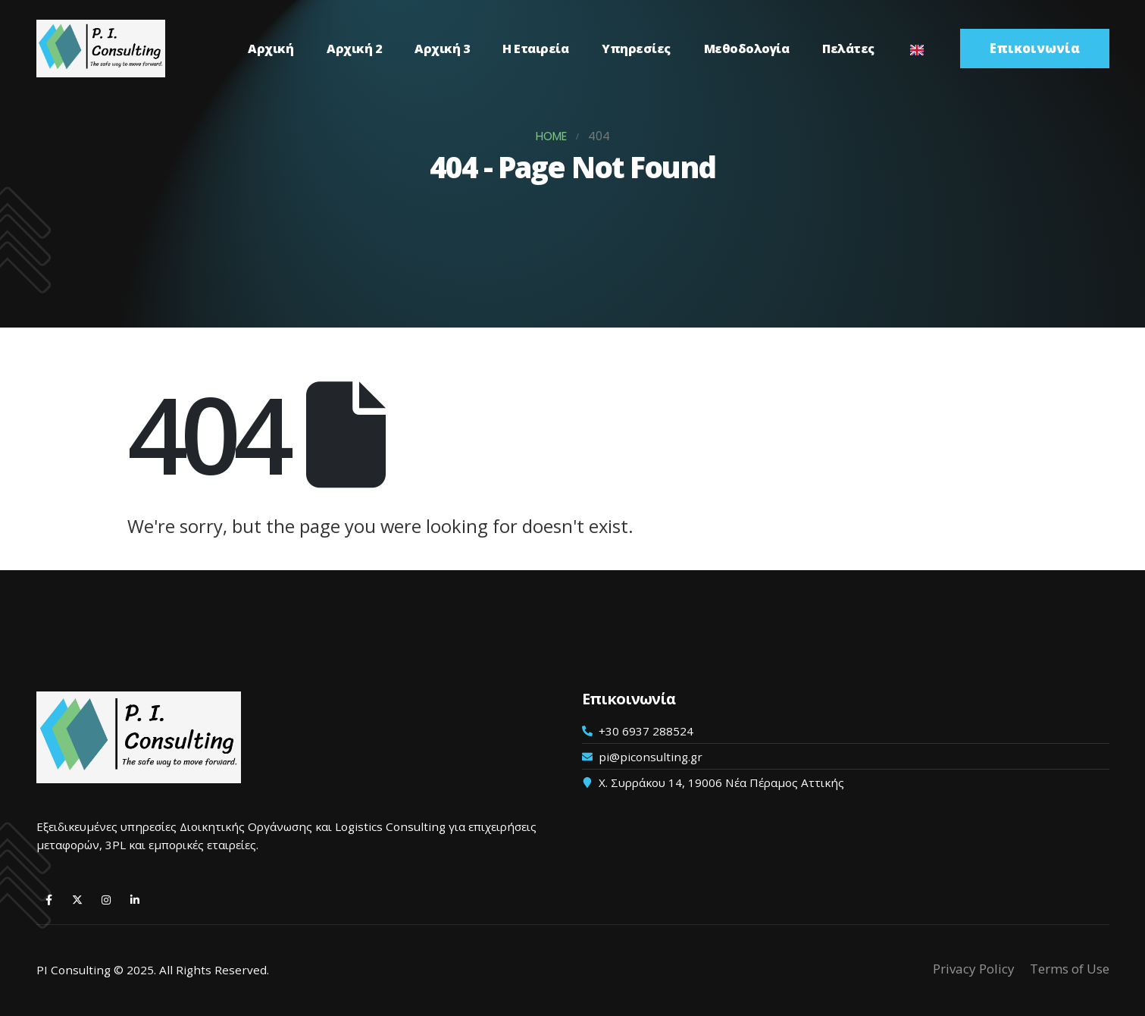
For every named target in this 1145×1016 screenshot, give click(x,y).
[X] (77, 899)
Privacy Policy (974, 968)
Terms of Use (1069, 968)
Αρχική (270, 48)
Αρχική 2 (354, 48)
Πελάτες (848, 48)
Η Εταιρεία (535, 48)
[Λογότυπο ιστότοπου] (100, 48)
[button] (1034, 48)
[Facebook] (48, 899)
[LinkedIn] (135, 899)
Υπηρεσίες (636, 48)
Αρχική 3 (442, 48)
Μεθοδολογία (747, 48)
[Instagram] (106, 899)
